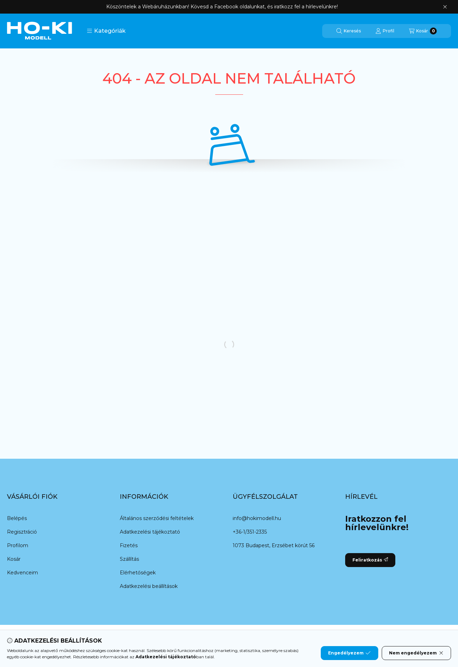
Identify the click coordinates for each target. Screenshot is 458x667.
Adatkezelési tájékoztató (150, 532)
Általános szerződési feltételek (157, 518)
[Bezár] (445, 6)
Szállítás (129, 559)
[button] (106, 31)
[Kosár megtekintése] (423, 31)
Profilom (17, 545)
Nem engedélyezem (416, 653)
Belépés (17, 518)
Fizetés (129, 545)
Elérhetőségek (138, 572)
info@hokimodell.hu (257, 518)
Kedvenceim (22, 572)
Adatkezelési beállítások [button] (149, 586)
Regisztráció (22, 532)
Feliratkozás (370, 560)
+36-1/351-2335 (250, 532)
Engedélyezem (349, 653)
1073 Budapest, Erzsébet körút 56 (274, 545)
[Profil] (385, 31)
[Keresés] (348, 31)
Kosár (14, 559)
